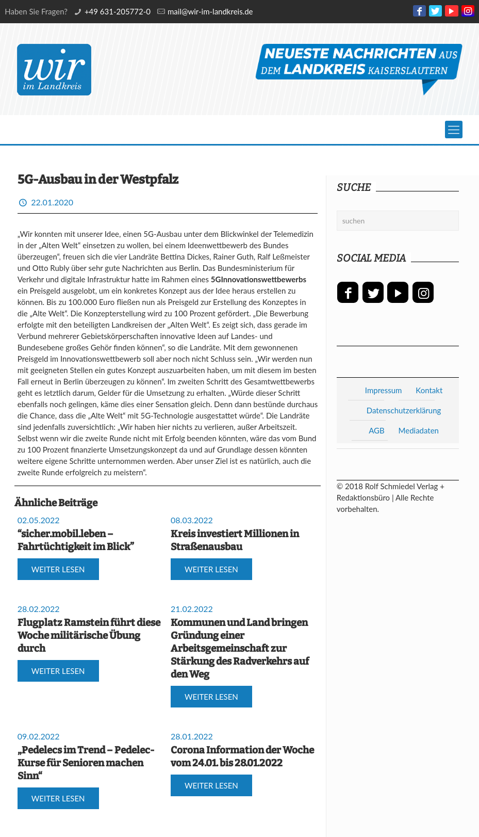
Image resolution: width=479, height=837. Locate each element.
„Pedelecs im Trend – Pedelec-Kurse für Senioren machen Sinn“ (86, 763)
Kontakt (429, 390)
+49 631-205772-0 (118, 11)
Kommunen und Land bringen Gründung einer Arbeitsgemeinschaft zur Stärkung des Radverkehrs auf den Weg (240, 648)
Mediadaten (419, 430)
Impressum (383, 390)
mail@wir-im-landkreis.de (210, 11)
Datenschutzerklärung (404, 410)
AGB (377, 430)
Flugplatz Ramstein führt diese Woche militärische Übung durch (89, 635)
